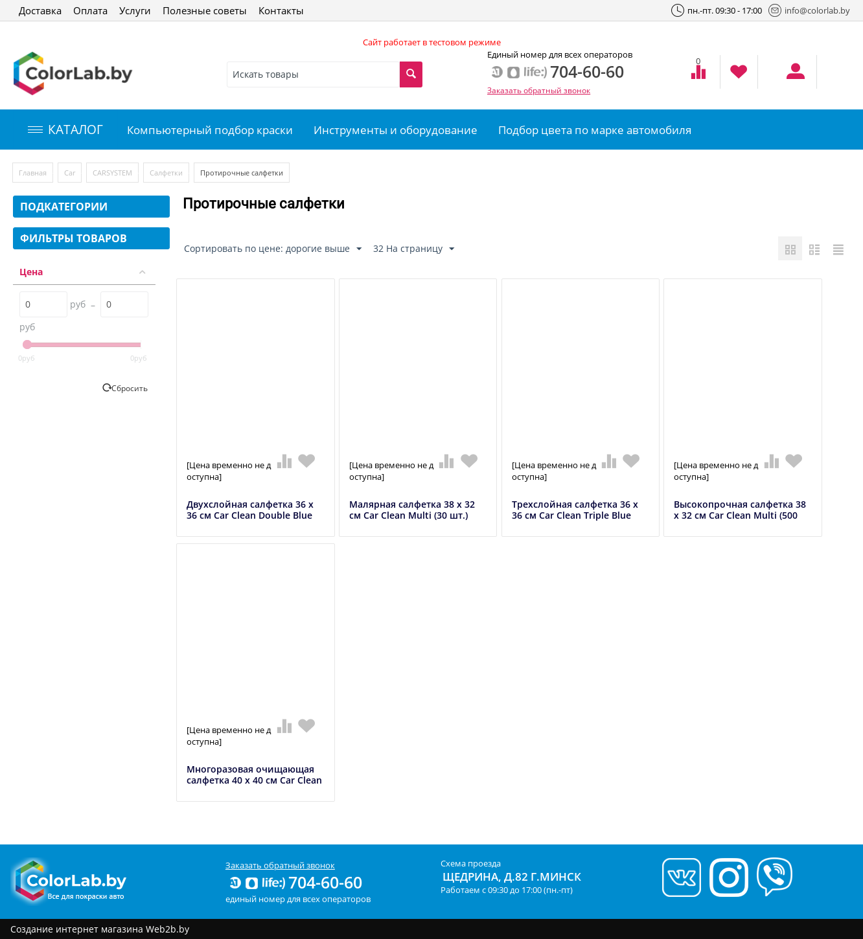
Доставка (40, 10)
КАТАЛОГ (65, 129)
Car (69, 172)
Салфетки (166, 172)
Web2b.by (167, 929)
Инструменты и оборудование (396, 129)
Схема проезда (471, 863)
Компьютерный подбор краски (210, 129)
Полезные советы (205, 10)
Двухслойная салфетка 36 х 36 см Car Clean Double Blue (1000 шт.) (250, 515)
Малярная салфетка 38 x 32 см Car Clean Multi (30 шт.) (412, 510)
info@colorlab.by (809, 10)
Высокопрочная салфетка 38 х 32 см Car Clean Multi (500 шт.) (740, 515)
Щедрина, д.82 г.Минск (512, 876)
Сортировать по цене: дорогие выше (273, 249)
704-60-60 (294, 882)
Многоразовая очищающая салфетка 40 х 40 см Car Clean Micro (254, 780)
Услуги (135, 10)
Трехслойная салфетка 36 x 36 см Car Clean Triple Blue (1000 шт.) (575, 515)
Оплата (90, 10)
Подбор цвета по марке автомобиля (594, 129)
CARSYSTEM (112, 172)
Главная (33, 172)
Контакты (281, 10)
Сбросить (129, 388)
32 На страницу (413, 249)
